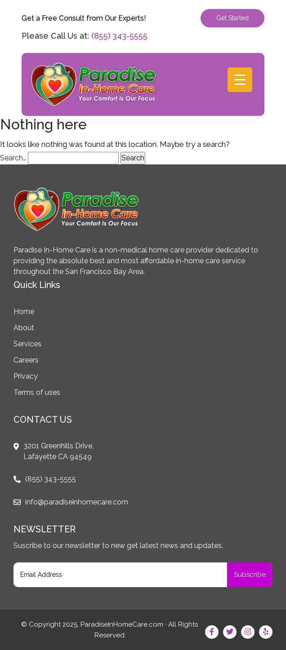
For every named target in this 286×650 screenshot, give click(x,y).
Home (23, 311)
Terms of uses (36, 392)
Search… (13, 158)
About (23, 327)
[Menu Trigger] (240, 79)
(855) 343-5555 (119, 35)
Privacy (25, 376)
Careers (26, 360)
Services (27, 344)
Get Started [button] (232, 18)
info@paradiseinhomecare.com (76, 502)
